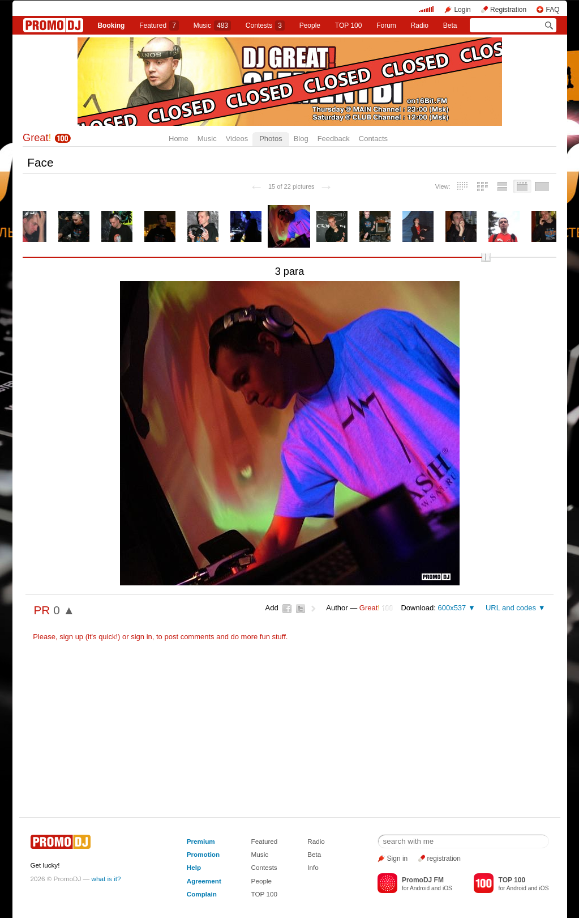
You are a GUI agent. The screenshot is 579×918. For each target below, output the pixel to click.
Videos (237, 138)
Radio (419, 25)
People (309, 25)
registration (444, 858)
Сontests (265, 25)
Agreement (204, 881)
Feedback (334, 138)
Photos (270, 138)
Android (420, 888)
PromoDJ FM (423, 880)
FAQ (552, 9)
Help (194, 867)
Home (178, 138)
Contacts (373, 138)
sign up (71, 636)
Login (462, 9)
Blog (301, 138)
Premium (201, 841)
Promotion (203, 854)
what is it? (106, 878)
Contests (264, 867)
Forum (386, 25)
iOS (447, 888)
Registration (508, 9)
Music (212, 25)
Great (37, 137)
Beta (450, 25)
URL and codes (511, 608)
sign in (141, 636)
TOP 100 (348, 25)
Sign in (397, 858)
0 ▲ (64, 610)
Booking (111, 25)
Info (313, 867)
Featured (159, 25)
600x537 (452, 608)
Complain (202, 894)
